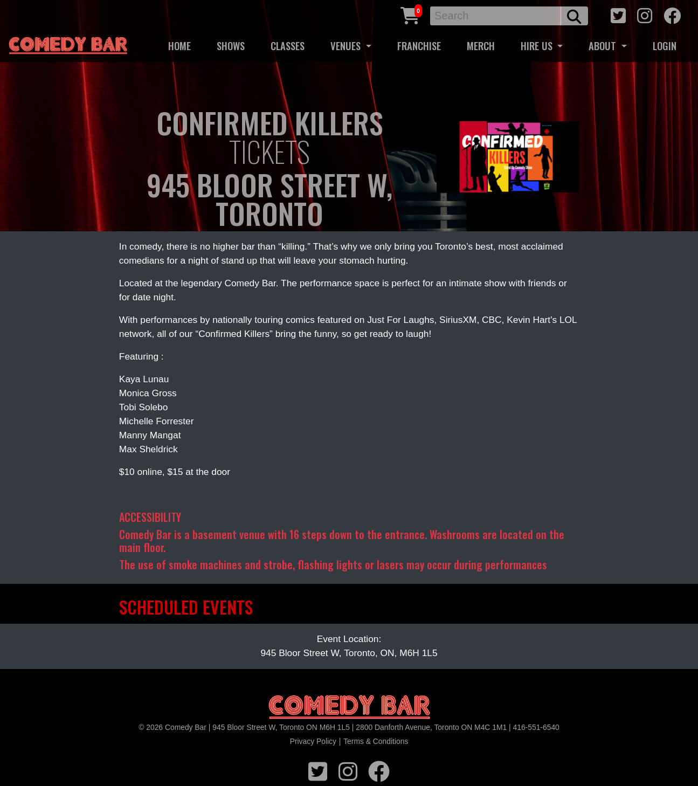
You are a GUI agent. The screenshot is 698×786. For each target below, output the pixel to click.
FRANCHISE (419, 45)
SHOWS (231, 45)
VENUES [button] (346, 45)
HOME (179, 45)
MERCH (481, 45)
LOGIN (664, 45)
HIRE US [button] (538, 45)
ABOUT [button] (604, 45)
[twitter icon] (618, 14)
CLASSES (288, 45)
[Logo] (349, 707)
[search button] (574, 15)
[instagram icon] (644, 14)
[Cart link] (410, 14)
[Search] (495, 15)
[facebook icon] (672, 14)
